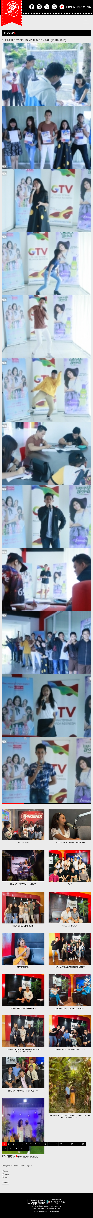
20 (16, 1148)
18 (5, 1148)
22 (27, 1148)
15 (72, 1144)
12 (56, 1144)
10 (45, 1144)
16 (77, 1144)
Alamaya (55, 1211)
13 (61, 1144)
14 (67, 1144)
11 (50, 1144)
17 (83, 1144)
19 (10, 1148)
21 (21, 1148)
